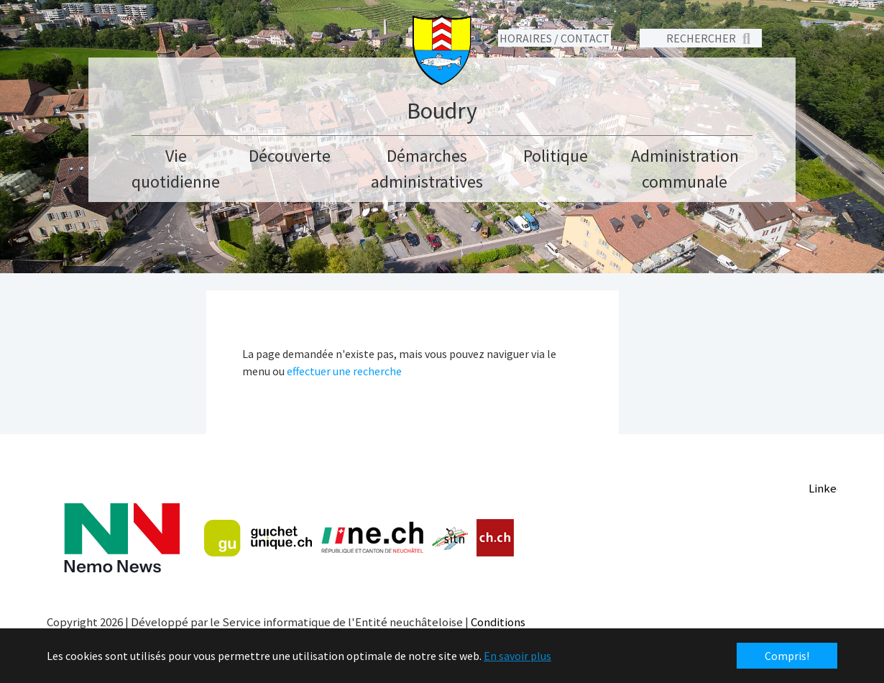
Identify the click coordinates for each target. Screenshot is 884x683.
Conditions (498, 622)
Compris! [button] (787, 655)
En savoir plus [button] (517, 655)
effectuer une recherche (344, 371)
